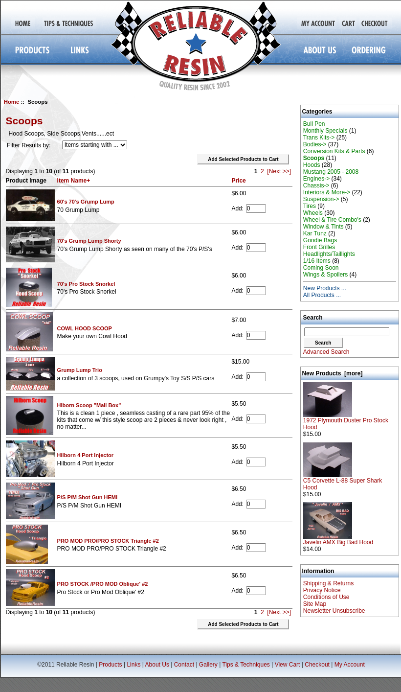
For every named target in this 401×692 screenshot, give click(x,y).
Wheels (313, 212)
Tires (309, 206)
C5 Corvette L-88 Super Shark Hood (342, 481)
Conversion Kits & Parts (334, 151)
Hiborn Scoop (89, 405)
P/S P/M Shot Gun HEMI (87, 497)
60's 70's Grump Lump (85, 202)
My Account (349, 664)
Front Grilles (319, 247)
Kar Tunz (315, 233)
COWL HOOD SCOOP (84, 328)
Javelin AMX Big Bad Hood (338, 539)
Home (12, 102)
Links (133, 664)
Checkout (317, 664)
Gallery (208, 664)
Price (238, 180)
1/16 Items (317, 260)
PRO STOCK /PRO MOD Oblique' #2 (102, 584)
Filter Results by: (28, 145)
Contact (184, 664)
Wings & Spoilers (325, 274)
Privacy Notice (322, 590)
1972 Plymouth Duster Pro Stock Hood (345, 421)
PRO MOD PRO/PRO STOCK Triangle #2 (108, 541)
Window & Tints (323, 226)
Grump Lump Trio (79, 370)
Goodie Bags (320, 240)
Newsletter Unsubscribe (334, 610)
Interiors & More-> (326, 192)
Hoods (311, 164)
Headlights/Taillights (329, 254)
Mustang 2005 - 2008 (330, 171)
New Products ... (324, 288)
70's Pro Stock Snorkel (86, 284)
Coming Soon (321, 267)
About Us (157, 664)
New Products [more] (332, 373)
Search (313, 317)
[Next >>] (279, 171)
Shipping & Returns (328, 583)
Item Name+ (73, 180)
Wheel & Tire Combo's (332, 219)
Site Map (314, 603)
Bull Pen (314, 123)
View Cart (287, 664)
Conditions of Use (326, 597)
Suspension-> (321, 199)
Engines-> (316, 178)
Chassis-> (316, 185)
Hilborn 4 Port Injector (85, 455)
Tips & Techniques (245, 664)
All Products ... (322, 295)
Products (110, 664)
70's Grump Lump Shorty (89, 241)
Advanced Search (326, 351)
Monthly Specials (325, 130)
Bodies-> (315, 144)
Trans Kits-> (319, 137)
